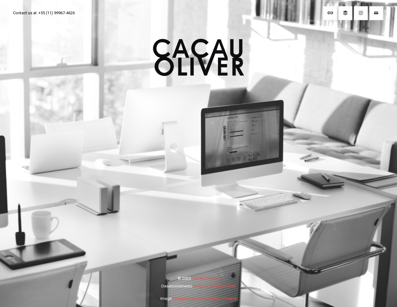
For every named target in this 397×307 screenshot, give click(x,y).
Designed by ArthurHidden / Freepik (204, 298)
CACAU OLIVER (205, 278)
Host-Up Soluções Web (214, 286)
